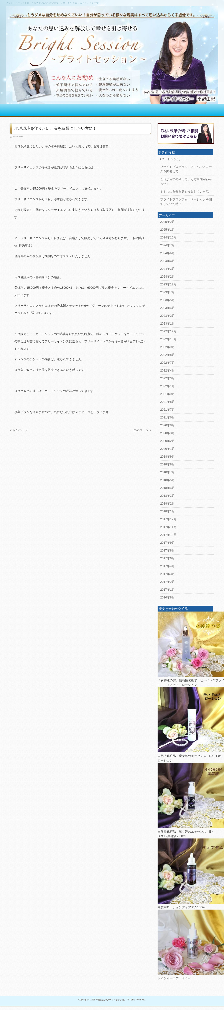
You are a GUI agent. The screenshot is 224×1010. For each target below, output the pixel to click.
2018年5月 (167, 480)
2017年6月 (167, 558)
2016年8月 (167, 597)
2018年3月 (167, 495)
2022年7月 (167, 362)
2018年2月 (167, 503)
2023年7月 (167, 292)
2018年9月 (167, 456)
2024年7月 (167, 245)
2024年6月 (167, 253)
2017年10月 (168, 535)
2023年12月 (168, 284)
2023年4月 (167, 308)
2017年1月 (167, 589)
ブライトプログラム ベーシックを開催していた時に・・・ (186, 202)
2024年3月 (167, 268)
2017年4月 (167, 566)
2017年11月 (168, 527)
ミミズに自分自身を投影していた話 (184, 191)
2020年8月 (167, 425)
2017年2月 (167, 581)
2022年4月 (167, 370)
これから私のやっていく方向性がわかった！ (186, 181)
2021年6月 (167, 417)
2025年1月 (167, 229)
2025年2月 (167, 221)
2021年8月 (167, 401)
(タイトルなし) (170, 159)
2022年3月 (167, 378)
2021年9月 (167, 394)
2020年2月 (167, 441)
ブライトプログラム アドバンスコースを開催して (186, 169)
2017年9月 (167, 542)
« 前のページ (19, 430)
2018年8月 (167, 464)
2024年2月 (167, 276)
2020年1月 (167, 448)
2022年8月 (167, 355)
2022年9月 (167, 347)
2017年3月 (167, 574)
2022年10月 (168, 339)
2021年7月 (167, 409)
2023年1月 (167, 323)
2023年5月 (167, 300)
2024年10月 (168, 237)
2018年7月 (167, 472)
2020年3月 (167, 433)
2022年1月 (167, 386)
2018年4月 (167, 488)
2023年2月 (167, 315)
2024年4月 (167, 261)
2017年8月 (167, 550)
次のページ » (142, 430)
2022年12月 (168, 331)
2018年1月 (167, 511)
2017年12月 (168, 519)
